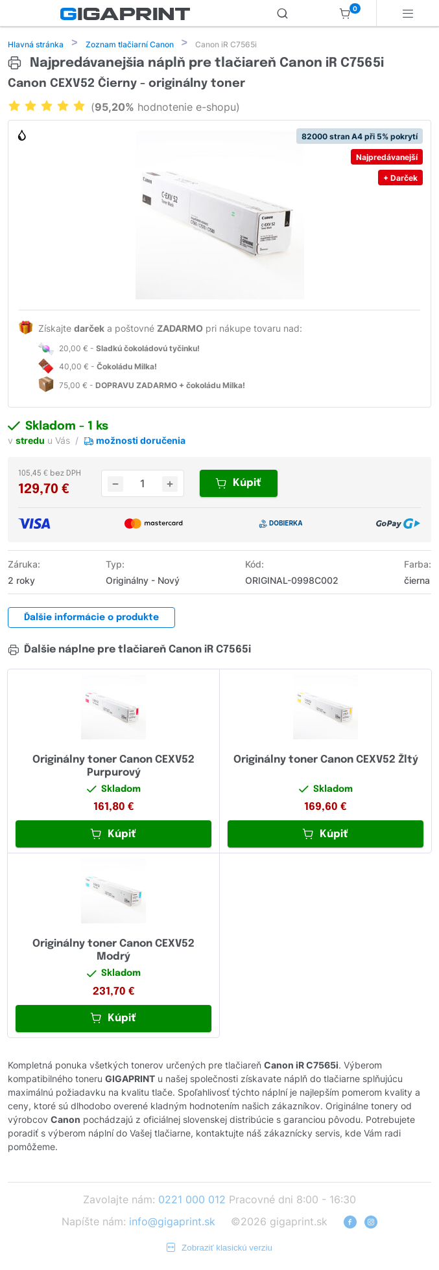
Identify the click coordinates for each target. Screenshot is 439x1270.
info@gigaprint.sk (172, 1222)
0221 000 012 (192, 1200)
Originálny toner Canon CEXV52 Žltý (325, 761)
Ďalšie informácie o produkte (91, 618)
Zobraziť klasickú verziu (219, 1249)
